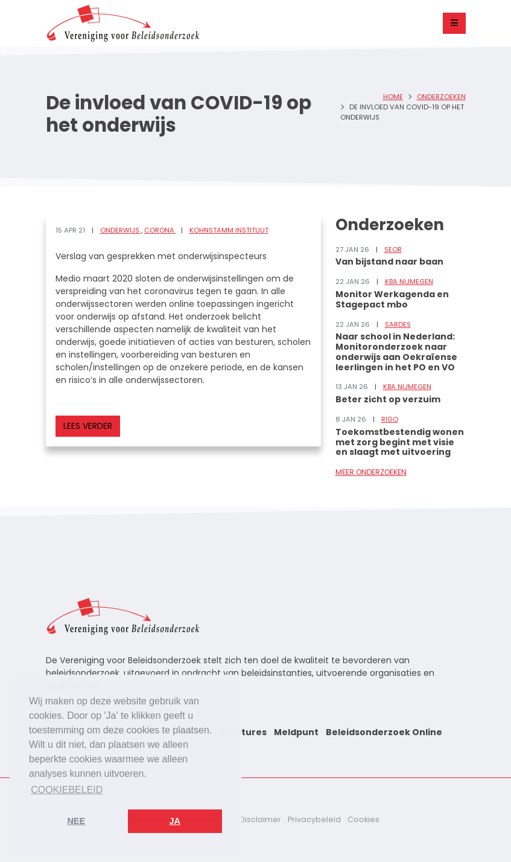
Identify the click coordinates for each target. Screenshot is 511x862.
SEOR (393, 249)
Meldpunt (296, 732)
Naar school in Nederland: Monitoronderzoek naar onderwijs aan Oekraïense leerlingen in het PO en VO (396, 351)
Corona (160, 230)
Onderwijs (120, 230)
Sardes (398, 324)
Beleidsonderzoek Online (384, 732)
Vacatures (242, 732)
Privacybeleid (314, 819)
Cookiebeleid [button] (67, 790)
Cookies (363, 819)
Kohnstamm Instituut (228, 230)
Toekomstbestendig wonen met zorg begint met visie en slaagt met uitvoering (399, 442)
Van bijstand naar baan (389, 262)
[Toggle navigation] (454, 23)
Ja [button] (175, 821)
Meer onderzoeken (371, 472)
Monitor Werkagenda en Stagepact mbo (392, 299)
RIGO (389, 419)
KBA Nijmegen (409, 281)
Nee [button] (76, 821)
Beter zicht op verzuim (387, 399)
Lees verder (87, 426)
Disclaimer (260, 819)
